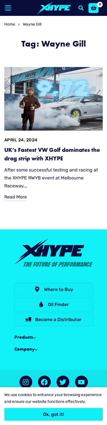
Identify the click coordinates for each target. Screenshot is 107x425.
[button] (53, 289)
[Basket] (93, 8)
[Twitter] (62, 382)
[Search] (81, 8)
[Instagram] (25, 382)
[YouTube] (81, 382)
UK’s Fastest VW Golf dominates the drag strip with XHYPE (52, 155)
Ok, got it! (53, 414)
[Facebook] (44, 382)
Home (9, 24)
